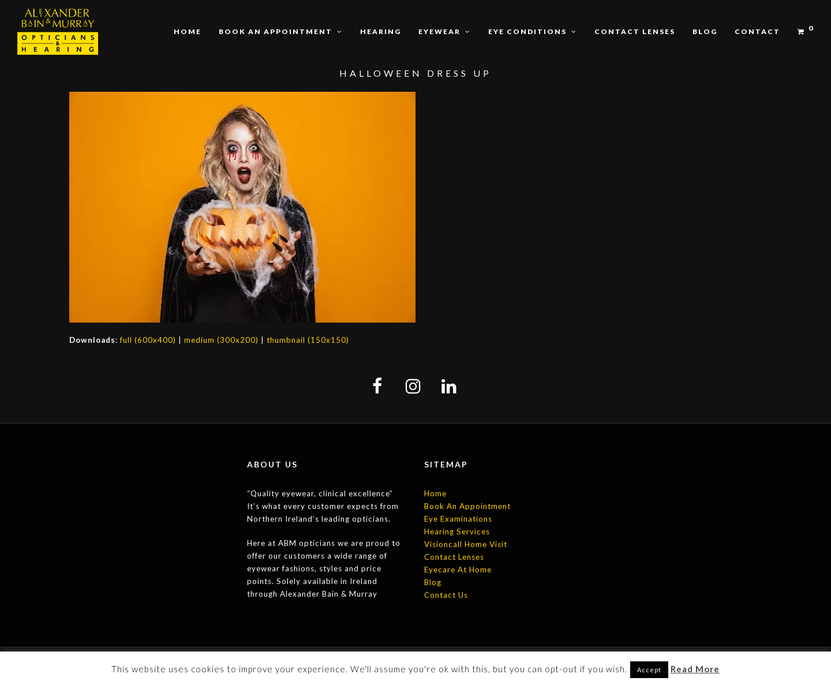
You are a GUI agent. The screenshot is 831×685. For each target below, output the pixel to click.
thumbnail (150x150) (308, 340)
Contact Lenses (454, 557)
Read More (695, 669)
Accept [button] (649, 669)
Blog (432, 582)
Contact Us (446, 595)
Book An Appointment (467, 506)
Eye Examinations (458, 518)
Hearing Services (457, 531)
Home (435, 493)
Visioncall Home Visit (465, 544)
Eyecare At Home (458, 569)
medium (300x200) (221, 340)
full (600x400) (148, 340)
